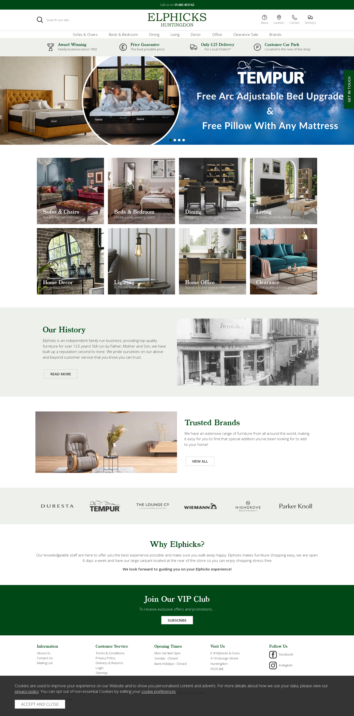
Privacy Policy (105, 658)
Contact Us (45, 658)
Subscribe (177, 620)
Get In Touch (349, 89)
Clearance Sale (245, 34)
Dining (154, 34)
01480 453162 (184, 4)
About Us (43, 653)
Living (175, 34)
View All (200, 461)
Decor (196, 34)
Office (217, 34)
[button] (170, 140)
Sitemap (102, 673)
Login (99, 668)
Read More (60, 373)
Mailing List (45, 663)
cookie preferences (158, 691)
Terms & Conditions (110, 653)
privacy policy (27, 691)
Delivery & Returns (109, 663)
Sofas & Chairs (85, 34)
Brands (275, 34)
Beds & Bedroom (123, 34)
